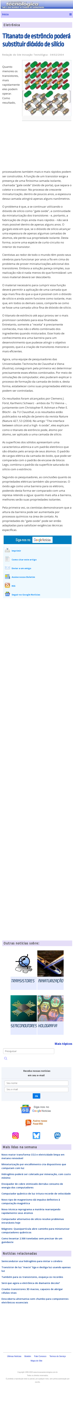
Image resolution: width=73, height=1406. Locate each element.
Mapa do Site (36, 1361)
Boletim (27, 1356)
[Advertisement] (47, 147)
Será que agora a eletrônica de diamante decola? (30, 1283)
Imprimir (16, 550)
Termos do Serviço (57, 1356)
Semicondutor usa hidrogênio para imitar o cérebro (31, 1261)
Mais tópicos (63, 1044)
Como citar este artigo (24, 559)
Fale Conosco (40, 1356)
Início (5, 14)
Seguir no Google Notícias (26, 594)
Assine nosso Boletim (23, 577)
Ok (36, 1096)
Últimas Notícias (14, 1356)
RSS (13, 585)
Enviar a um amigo (21, 568)
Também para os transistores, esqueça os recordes (32, 1277)
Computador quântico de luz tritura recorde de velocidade (36, 1193)
